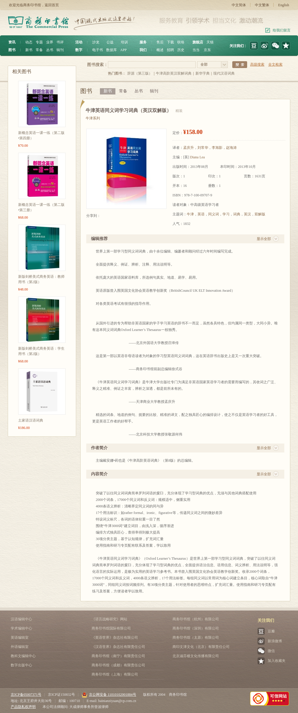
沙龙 (95, 42)
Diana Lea (197, 157)
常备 (39, 50)
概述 (160, 50)
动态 (28, 42)
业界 (49, 42)
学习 (226, 214)
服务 (143, 42)
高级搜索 (257, 64)
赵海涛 (231, 148)
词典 (236, 214)
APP (123, 50)
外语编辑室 (20, 647)
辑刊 (60, 50)
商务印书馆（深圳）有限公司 (195, 628)
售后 (160, 42)
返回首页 (52, 5)
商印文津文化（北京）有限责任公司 (201, 647)
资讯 (11, 42)
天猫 (210, 42)
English (283, 5)
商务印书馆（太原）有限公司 (195, 637)
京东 (207, 50)
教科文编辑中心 (23, 656)
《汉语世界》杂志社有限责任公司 (118, 647)
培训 (124, 42)
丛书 (49, 50)
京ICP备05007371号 (26, 695)
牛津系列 (93, 118)
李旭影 (217, 148)
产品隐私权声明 (23, 707)
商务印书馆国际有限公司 (111, 628)
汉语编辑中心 (21, 619)
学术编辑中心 (21, 628)
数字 (78, 50)
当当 (196, 50)
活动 (78, 42)
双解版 (260, 214)
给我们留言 (282, 30)
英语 (201, 214)
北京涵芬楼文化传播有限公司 (195, 656)
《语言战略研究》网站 (109, 619)
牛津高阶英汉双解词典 (174, 73)
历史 (180, 50)
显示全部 (264, 239)
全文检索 (275, 64)
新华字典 (202, 73)
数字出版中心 (21, 665)
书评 (60, 42)
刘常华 (202, 148)
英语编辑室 (20, 637)
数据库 (111, 50)
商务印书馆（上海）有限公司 (115, 674)
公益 (110, 42)
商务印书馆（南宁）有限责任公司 (118, 656)
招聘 (170, 50)
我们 (143, 50)
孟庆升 (188, 148)
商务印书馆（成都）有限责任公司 (118, 665)
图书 (11, 50)
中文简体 (239, 5)
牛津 (190, 214)
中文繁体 (262, 5)
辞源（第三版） (139, 73)
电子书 (97, 50)
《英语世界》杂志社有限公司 (115, 637)
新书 (28, 50)
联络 (180, 42)
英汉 (247, 214)
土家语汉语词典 (30, 420)
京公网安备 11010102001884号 (108, 695)
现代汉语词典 (224, 73)
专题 (39, 42)
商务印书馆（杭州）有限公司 (195, 619)
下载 (170, 42)
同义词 (213, 214)
